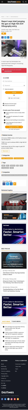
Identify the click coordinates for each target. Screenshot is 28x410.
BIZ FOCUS (5, 249)
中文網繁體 (3, 385)
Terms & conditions (5, 371)
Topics (16, 369)
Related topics (6, 190)
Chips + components (7, 158)
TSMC (11, 168)
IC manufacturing (18, 158)
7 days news (18, 366)
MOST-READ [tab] (6, 321)
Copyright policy (4, 376)
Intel (21, 165)
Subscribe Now (8, 71)
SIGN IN (17, 92)
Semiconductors (14, 16)
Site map (3, 383)
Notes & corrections (5, 380)
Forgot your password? (9, 105)
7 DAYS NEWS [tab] (16, 321)
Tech (7, 16)
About (2, 364)
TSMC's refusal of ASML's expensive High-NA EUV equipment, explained (14, 333)
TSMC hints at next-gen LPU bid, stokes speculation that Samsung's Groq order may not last (15, 342)
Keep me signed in (9, 89)
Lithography (5, 168)
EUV (8, 165)
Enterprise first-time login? (10, 103)
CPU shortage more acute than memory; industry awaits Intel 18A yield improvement (15, 328)
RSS (16, 371)
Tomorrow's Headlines (20, 364)
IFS (17, 165)
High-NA (13, 165)
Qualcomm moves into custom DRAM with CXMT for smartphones (14, 337)
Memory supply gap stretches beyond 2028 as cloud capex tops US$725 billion (14, 348)
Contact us (3, 378)
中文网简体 (3, 388)
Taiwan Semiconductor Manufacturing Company (14, 175)
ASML (3, 165)
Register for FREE (15, 127)
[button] (14, 98)
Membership (4, 369)
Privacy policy (4, 373)
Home (2, 16)
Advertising (3, 366)
